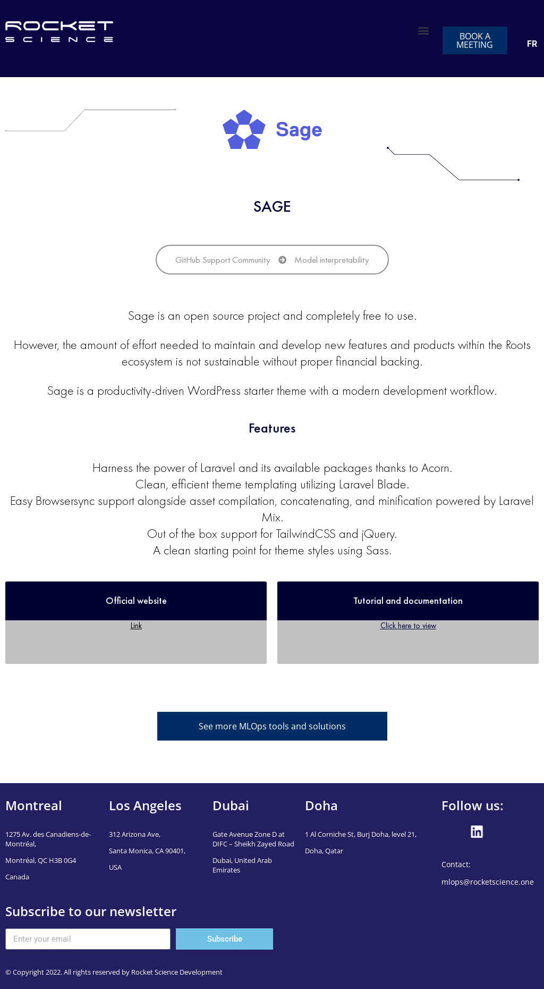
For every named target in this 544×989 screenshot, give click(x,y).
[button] (423, 30)
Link (136, 625)
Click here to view (408, 625)
